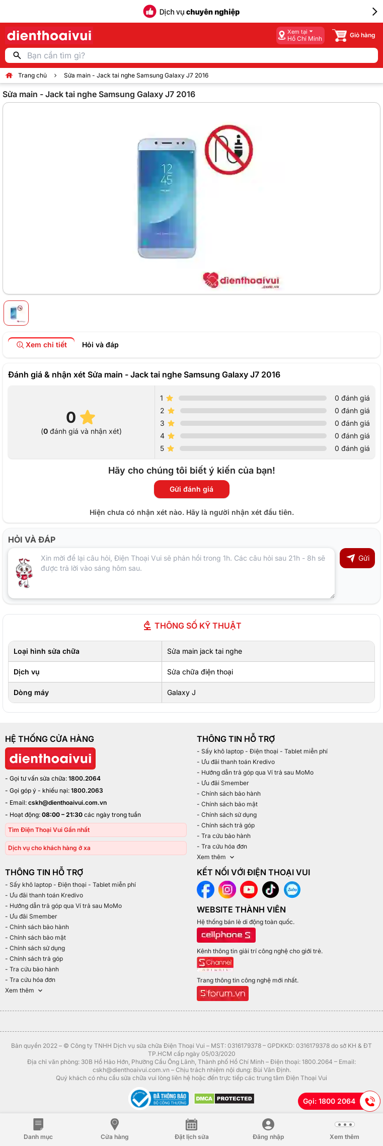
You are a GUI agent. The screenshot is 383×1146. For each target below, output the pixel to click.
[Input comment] (171, 573)
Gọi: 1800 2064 (341, 1101)
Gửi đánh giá (191, 489)
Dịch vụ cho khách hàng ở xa (49, 848)
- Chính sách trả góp (226, 825)
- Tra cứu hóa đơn (222, 846)
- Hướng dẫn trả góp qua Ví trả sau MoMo (255, 772)
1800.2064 (84, 778)
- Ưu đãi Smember (223, 783)
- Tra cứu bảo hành (224, 835)
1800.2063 (87, 790)
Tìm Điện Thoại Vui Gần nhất (49, 829)
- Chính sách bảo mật (227, 804)
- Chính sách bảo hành (229, 793)
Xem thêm (216, 857)
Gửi (357, 558)
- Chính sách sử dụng (227, 814)
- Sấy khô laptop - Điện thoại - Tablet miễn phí (262, 751)
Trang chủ (32, 75)
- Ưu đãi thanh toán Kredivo (236, 762)
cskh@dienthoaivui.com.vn (67, 802)
